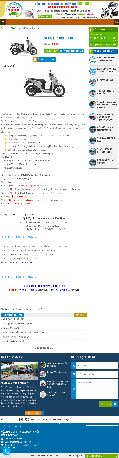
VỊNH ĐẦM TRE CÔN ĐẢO (13, 319)
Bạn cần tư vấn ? (94, 456)
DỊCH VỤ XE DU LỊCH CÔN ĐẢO (106, 161)
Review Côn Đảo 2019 (12, 328)
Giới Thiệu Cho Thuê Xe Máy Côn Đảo (106, 59)
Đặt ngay (51, 51)
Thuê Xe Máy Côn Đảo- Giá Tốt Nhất (105, 150)
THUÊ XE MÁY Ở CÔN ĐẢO (14, 341)
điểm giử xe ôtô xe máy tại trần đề (17, 323)
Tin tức (14, 28)
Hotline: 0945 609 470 (71, 51)
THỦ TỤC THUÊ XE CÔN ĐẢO (105, 92)
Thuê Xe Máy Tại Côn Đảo (78, 456)
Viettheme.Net (46, 456)
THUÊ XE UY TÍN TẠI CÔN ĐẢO (16, 337)
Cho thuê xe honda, (33, 309)
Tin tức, (43, 309)
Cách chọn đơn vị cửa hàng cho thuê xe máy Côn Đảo (107, 105)
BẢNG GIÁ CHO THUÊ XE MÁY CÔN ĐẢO (106, 70)
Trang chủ (5, 28)
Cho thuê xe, (20, 309)
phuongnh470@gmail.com (105, 44)
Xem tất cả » (80, 315)
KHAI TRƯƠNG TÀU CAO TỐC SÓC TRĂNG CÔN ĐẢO (25, 332)
